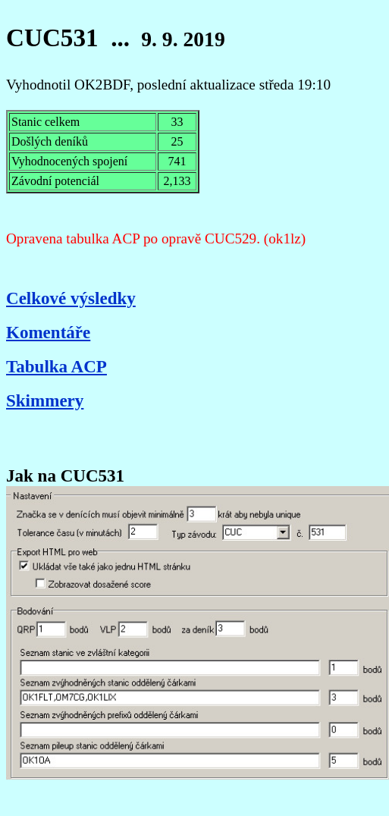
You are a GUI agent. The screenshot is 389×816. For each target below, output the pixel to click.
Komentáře (48, 332)
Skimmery (44, 400)
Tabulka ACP (56, 366)
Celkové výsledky (71, 298)
